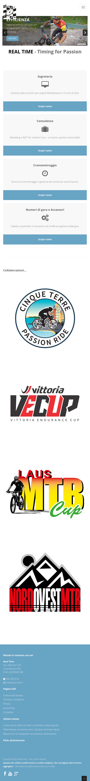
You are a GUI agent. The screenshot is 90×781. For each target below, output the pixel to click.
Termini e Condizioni (13, 699)
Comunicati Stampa (13, 695)
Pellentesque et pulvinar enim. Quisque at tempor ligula (31, 729)
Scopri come (45, 106)
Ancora (12, 38)
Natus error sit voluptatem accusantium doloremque (29, 733)
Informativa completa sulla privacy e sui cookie (35, 766)
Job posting (8, 708)
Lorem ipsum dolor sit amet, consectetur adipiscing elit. (31, 725)
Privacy (6, 703)
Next (85, 32)
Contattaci (8, 712)
